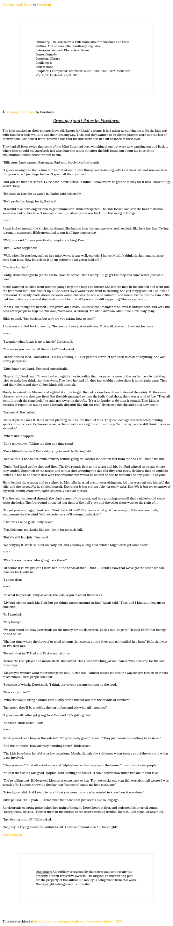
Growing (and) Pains (17, 5)
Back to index (12, 835)
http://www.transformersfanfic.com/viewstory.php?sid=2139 (78, 921)
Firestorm (44, 5)
